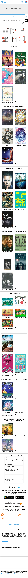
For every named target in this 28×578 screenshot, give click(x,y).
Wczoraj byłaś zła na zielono (10, 470)
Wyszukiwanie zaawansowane (7, 23)
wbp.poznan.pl (5, 541)
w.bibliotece (13, 508)
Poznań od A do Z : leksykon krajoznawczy (12, 460)
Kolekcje (17, 23)
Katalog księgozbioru (12, 16)
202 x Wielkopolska (8, 464)
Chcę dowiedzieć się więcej (7, 573)
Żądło (6, 473)
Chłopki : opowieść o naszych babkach (11, 468)
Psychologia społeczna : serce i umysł (11, 459)
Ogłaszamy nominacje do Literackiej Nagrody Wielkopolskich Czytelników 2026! (13, 530)
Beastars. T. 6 (7, 481)
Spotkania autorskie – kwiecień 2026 (11, 547)
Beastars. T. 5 (7, 480)
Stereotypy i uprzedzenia (9, 463)
